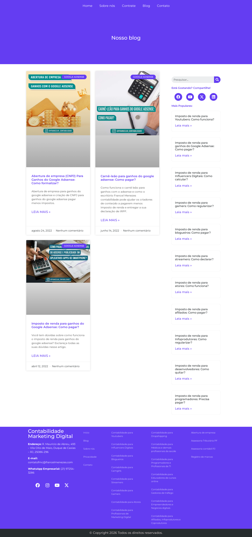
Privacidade (90, 456)
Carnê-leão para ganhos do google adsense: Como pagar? (127, 177)
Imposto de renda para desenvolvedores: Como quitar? (192, 369)
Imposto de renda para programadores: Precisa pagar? (192, 399)
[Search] (217, 79)
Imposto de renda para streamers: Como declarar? (194, 257)
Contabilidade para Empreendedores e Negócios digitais (162, 504)
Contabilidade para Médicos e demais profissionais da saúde (163, 448)
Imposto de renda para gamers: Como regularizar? (194, 204)
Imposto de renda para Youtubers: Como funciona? (194, 117)
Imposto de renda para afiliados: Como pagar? (191, 311)
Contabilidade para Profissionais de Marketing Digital (122, 513)
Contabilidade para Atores (126, 502)
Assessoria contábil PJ (203, 448)
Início (86, 432)
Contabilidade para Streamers (122, 480)
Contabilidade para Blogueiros (122, 457)
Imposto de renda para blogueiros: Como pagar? (193, 231)
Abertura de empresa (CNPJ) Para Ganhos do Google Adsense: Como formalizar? (57, 179)
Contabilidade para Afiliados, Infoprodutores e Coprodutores (166, 519)
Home (87, 6)
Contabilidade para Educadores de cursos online (163, 478)
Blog (146, 6)
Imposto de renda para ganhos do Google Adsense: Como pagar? (57, 325)
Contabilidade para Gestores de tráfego (162, 491)
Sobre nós (107, 6)
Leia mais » (40, 212)
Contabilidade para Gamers (122, 492)
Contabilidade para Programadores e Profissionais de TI (162, 463)
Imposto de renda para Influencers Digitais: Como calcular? (193, 176)
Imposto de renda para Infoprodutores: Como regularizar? (191, 339)
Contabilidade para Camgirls (122, 469)
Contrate (129, 6)
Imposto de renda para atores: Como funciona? (192, 284)
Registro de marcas (202, 456)
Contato (163, 6)
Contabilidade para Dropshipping (162, 434)
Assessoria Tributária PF (204, 440)
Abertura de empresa (203, 432)
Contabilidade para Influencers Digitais (122, 446)
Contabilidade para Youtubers (122, 434)
